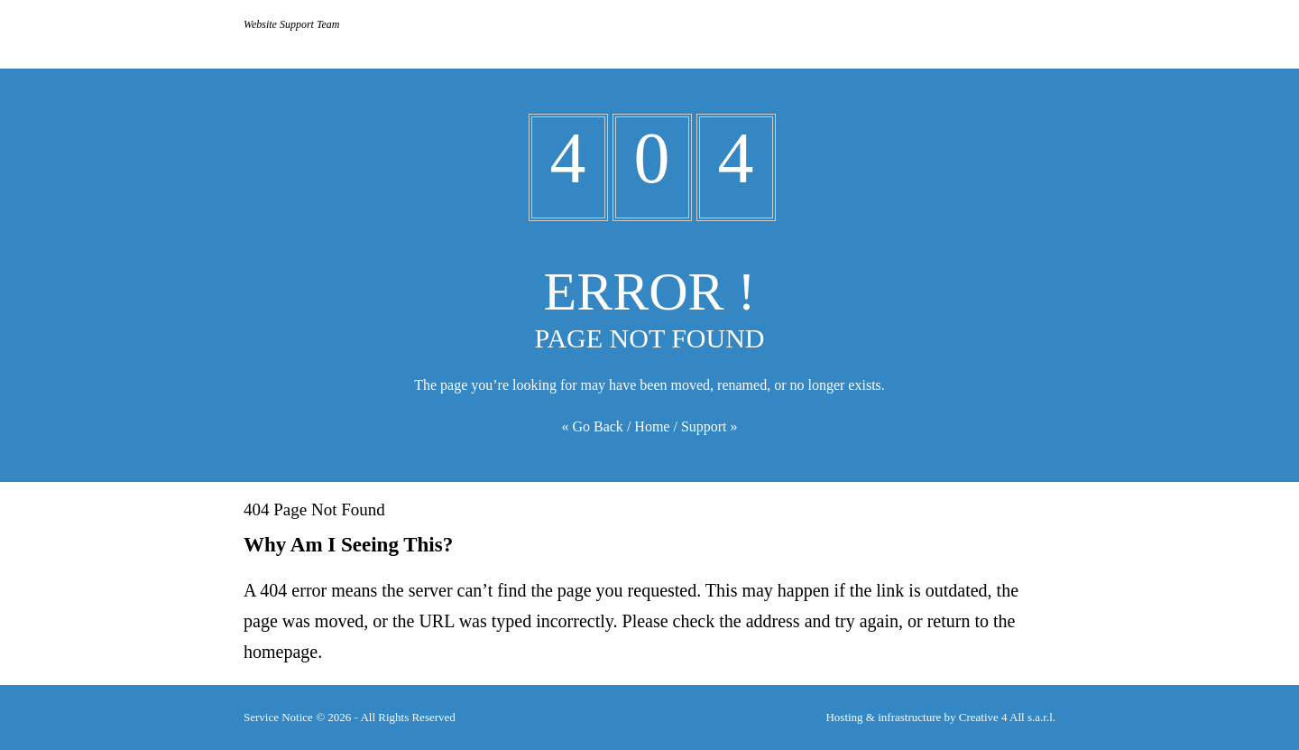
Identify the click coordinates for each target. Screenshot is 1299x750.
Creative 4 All (1007, 717)
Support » (709, 426)
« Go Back (591, 426)
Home (651, 426)
